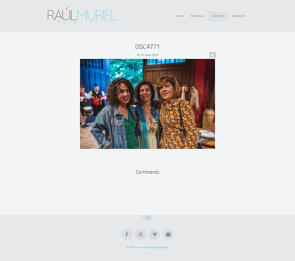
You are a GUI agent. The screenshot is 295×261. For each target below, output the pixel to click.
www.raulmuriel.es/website (152, 247)
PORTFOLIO (197, 16)
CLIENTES (217, 16)
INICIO (179, 16)
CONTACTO (239, 16)
